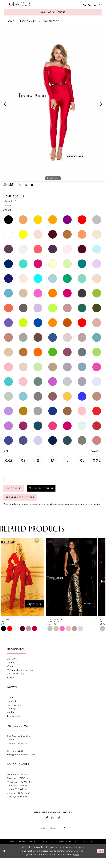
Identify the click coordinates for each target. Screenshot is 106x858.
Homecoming (14, 705)
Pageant (11, 701)
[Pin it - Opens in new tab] (26, 185)
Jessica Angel (28, 21)
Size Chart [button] (97, 451)
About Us (12, 659)
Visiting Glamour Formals (20, 670)
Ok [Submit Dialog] (101, 851)
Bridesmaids (13, 716)
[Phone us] (84, 5)
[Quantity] (11, 479)
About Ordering (15, 674)
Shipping (59, 841)
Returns (73, 841)
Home (10, 21)
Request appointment (20, 497)
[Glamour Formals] (19, 4)
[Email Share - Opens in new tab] (32, 184)
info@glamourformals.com (21, 755)
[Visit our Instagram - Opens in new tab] (52, 817)
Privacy (46, 841)
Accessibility (89, 841)
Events (10, 663)
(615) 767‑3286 (15, 751)
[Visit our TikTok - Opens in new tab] (59, 818)
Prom (10, 697)
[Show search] (89, 5)
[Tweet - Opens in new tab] (19, 185)
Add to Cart (14, 488)
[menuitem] (5, 4)
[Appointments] (53, 12)
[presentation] (26, 577)
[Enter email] (51, 827)
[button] (5, 4)
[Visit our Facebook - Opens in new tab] (47, 817)
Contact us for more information (82, 504)
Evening (11, 709)
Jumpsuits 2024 (52, 21)
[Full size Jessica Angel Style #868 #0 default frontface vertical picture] (53, 103)
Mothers (11, 712)
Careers (11, 678)
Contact (11, 666)
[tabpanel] (53, 103)
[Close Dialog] (4, 851)
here (76, 855)
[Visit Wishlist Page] (95, 4)
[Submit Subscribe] (64, 827)
